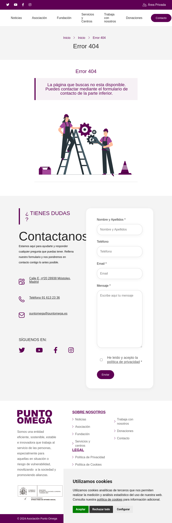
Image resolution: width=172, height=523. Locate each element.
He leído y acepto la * (124, 360)
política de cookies (109, 499)
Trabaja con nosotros (110, 18)
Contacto (161, 18)
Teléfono (103, 241)
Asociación (39, 18)
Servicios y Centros (87, 18)
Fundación (64, 18)
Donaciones (134, 18)
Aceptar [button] (81, 509)
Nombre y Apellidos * (111, 219)
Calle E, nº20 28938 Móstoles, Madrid (50, 280)
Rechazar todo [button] (101, 509)
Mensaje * (104, 285)
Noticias (16, 18)
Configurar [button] (123, 509)
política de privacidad (123, 362)
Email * (102, 263)
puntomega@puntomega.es (48, 313)
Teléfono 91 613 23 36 (44, 297)
